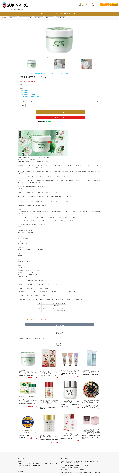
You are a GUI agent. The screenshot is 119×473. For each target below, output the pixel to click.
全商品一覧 (43, 13)
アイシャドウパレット (25, 17)
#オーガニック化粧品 (63, 73)
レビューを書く (59, 325)
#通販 (55, 73)
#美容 (51, 73)
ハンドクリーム (60, 17)
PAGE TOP (115, 450)
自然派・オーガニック (36, 96)
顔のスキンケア (39, 17)
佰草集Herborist (35, 94)
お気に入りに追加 (60, 117)
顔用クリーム (49, 17)
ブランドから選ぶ (65, 13)
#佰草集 (21, 73)
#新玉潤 (26, 73)
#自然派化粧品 (36, 73)
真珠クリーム (13, 17)
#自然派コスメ (45, 73)
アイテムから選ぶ (53, 13)
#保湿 (30, 73)
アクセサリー (76, 13)
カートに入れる (60, 112)
